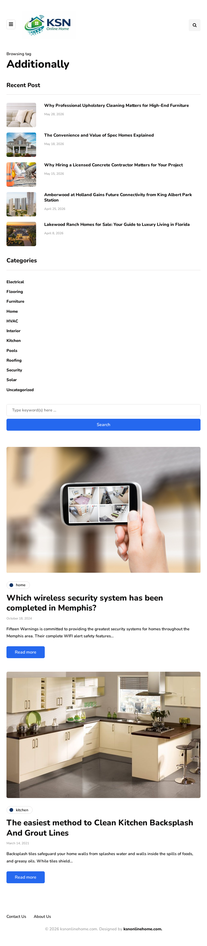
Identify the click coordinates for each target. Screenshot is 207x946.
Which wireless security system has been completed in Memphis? (84, 603)
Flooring (14, 291)
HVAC (12, 321)
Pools (11, 350)
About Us (42, 916)
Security (14, 370)
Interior (13, 331)
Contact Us (16, 916)
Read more (25, 652)
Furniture (15, 301)
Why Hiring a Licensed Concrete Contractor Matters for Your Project (113, 165)
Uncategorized (20, 390)
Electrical (15, 282)
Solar (11, 380)
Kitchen (13, 340)
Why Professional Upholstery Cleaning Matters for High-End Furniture (116, 105)
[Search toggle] (195, 25)
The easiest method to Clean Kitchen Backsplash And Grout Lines (99, 828)
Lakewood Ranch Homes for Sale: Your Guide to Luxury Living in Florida (117, 225)
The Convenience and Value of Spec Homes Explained (99, 135)
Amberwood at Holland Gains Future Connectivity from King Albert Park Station (118, 197)
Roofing (14, 360)
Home (12, 311)
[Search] (103, 410)
